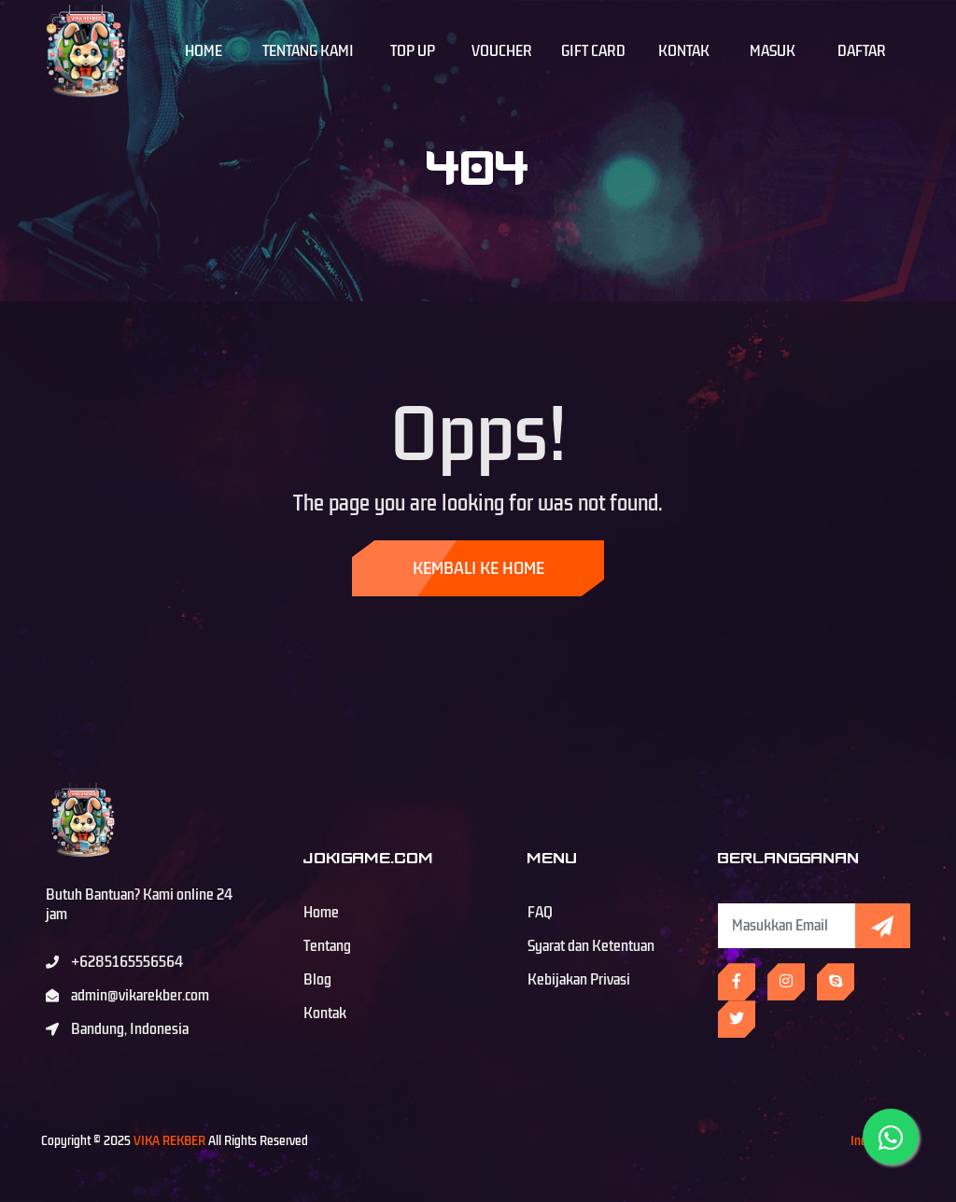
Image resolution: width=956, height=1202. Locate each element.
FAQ (540, 912)
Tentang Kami (308, 51)
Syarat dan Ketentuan (590, 946)
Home (203, 51)
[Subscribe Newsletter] (786, 925)
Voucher (501, 51)
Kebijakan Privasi (578, 980)
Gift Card (593, 51)
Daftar (861, 51)
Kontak (684, 51)
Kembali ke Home (478, 568)
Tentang (327, 946)
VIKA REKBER (169, 1141)
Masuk (772, 51)
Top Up (412, 51)
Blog (317, 980)
